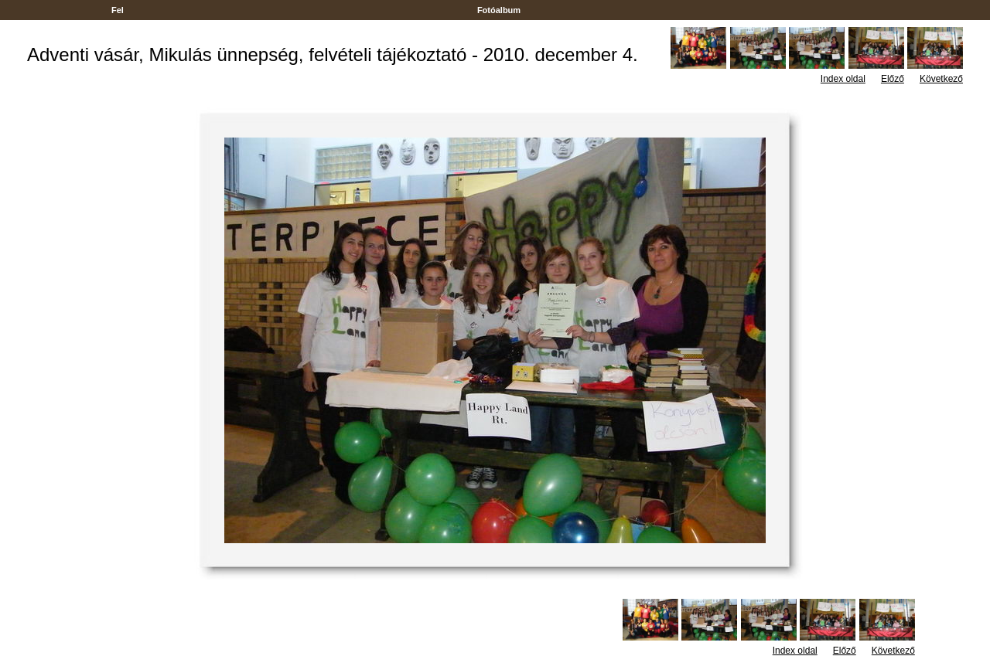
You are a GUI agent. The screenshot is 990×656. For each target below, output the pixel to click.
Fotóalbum (499, 10)
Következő (941, 78)
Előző (892, 78)
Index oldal (843, 78)
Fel (117, 10)
